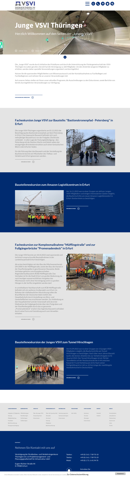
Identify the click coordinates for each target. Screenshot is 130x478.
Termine (86, 415)
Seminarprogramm (63, 413)
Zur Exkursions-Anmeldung (22, 97)
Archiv (111, 425)
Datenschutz (112, 418)
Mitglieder (48, 423)
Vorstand (48, 418)
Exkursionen (36, 418)
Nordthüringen (24, 415)
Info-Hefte (74, 413)
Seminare (86, 413)
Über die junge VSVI (38, 413)
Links (110, 423)
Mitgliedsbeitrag (12, 418)
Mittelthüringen (25, 413)
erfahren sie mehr (25, 161)
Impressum (112, 420)
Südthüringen (24, 420)
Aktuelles (48, 415)
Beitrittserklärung (12, 423)
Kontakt (99, 413)
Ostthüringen (24, 418)
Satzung (10, 415)
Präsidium (10, 420)
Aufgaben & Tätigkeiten (14, 413)
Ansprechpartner (37, 415)
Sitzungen (86, 418)
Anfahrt (99, 415)
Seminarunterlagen (63, 415)
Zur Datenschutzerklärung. (78, 474)
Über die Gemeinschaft (51, 413)
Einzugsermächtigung (13, 425)
